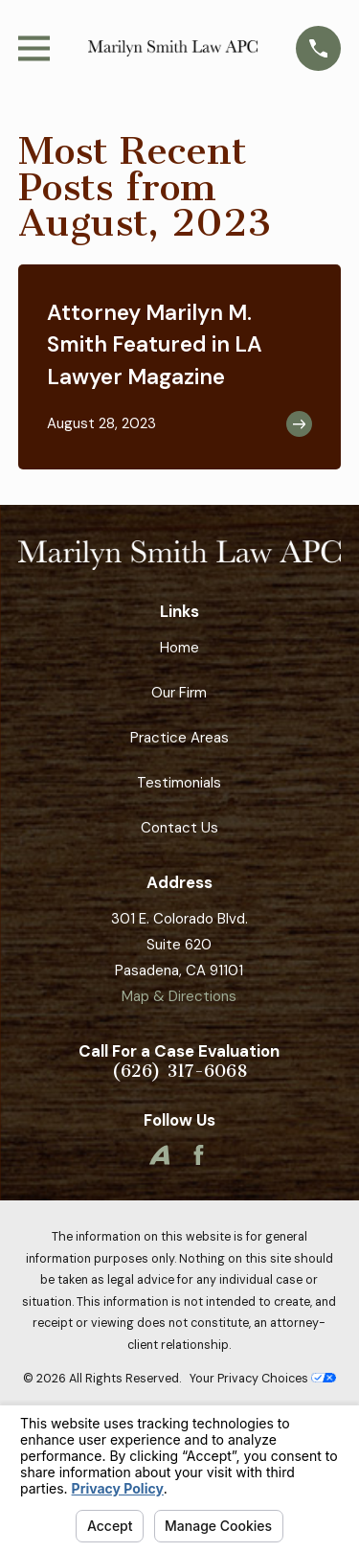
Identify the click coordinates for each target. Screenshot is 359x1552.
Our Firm (179, 692)
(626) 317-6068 (179, 1071)
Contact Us (179, 827)
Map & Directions (179, 996)
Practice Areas (179, 737)
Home (179, 647)
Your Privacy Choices (263, 1378)
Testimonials (179, 782)
